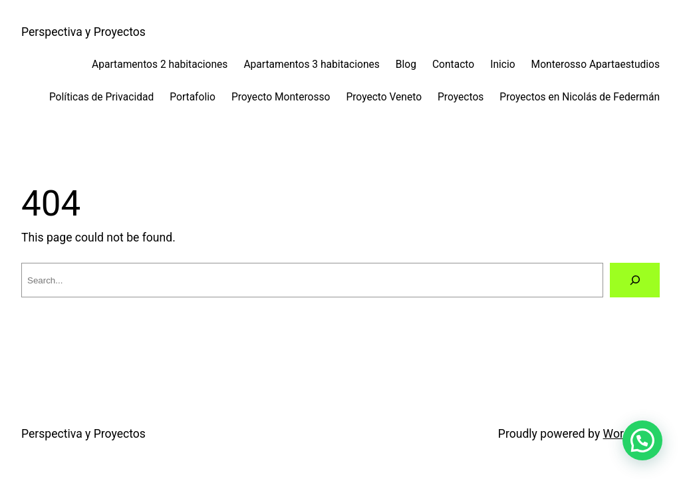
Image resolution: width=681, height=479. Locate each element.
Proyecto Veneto (384, 97)
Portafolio (192, 97)
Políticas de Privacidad (101, 97)
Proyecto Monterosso (281, 97)
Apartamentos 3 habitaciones (311, 65)
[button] (642, 440)
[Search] (635, 280)
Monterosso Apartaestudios (595, 65)
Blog (406, 65)
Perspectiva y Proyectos (83, 32)
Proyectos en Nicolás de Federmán (579, 97)
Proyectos (460, 97)
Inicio (502, 65)
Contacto (453, 65)
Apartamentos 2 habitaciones (159, 65)
